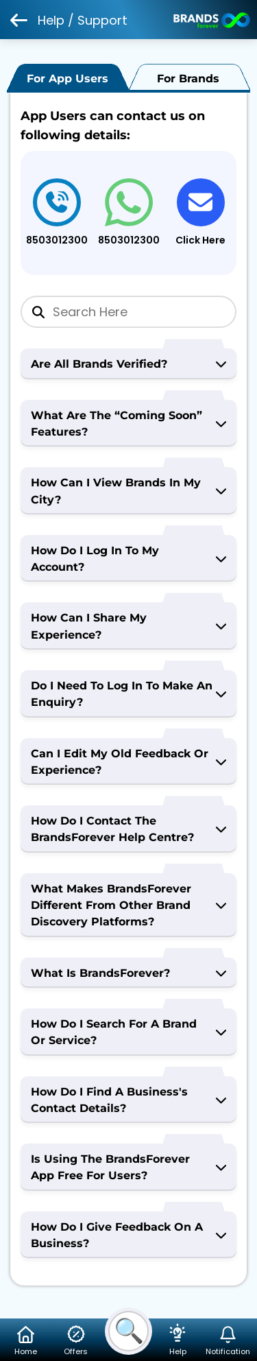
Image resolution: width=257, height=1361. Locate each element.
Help (177, 1340)
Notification (228, 1340)
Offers (76, 1340)
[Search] (128, 312)
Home (26, 1340)
